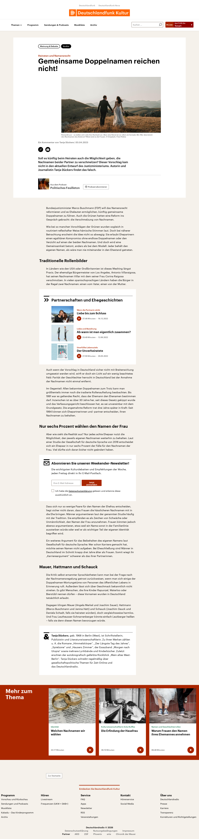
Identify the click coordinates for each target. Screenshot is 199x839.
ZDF (86, 834)
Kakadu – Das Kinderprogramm (17, 812)
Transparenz (166, 812)
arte (109, 834)
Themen (15, 25)
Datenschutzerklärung (80, 491)
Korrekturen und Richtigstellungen (178, 817)
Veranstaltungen (89, 817)
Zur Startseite (54, 776)
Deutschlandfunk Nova (109, 5)
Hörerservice (127, 799)
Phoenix (97, 834)
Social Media (127, 803)
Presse (163, 803)
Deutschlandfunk (87, 5)
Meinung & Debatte (49, 46)
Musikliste (79, 25)
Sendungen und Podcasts (14, 803)
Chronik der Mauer (126, 834)
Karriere (164, 808)
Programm (33, 25)
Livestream (47, 799)
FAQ (83, 799)
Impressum (128, 830)
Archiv (93, 25)
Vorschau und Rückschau (14, 799)
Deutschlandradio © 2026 (99, 827)
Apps (83, 803)
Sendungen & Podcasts (56, 25)
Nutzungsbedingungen (105, 830)
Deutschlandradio (169, 799)
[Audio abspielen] (79, 318)
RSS (83, 812)
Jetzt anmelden (91, 483)
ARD (77, 834)
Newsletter (86, 808)
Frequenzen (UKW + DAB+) (54, 803)
